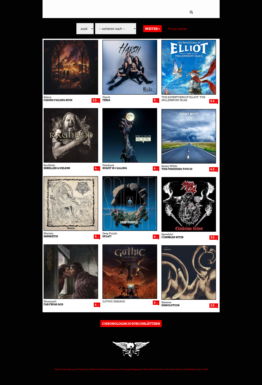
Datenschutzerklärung (65, 369)
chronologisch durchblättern (131, 323)
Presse (162, 369)
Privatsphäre (83, 369)
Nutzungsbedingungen (132, 369)
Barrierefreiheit (151, 369)
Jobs (200, 369)
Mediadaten (191, 369)
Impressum (114, 369)
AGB (205, 369)
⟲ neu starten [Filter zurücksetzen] (177, 29)
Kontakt (171, 369)
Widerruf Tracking (99, 369)
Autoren (180, 369)
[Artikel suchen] (191, 12)
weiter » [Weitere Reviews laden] (152, 29)
